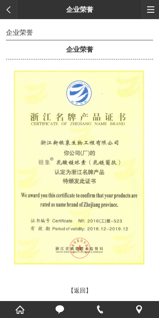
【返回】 (80, 290)
